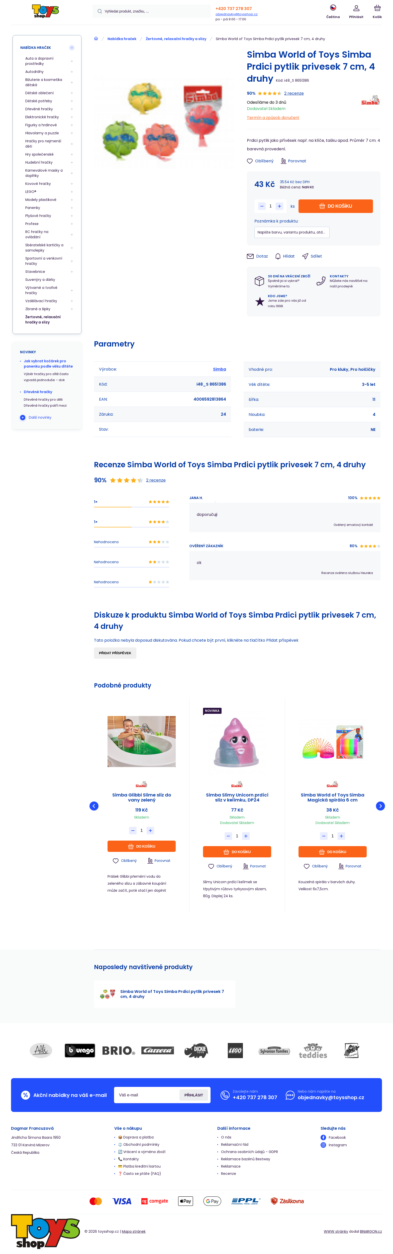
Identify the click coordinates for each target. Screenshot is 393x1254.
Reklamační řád (234, 1144)
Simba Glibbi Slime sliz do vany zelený (141, 797)
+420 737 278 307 (234, 9)
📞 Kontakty (128, 1159)
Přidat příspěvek (115, 653)
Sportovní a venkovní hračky (43, 261)
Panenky (32, 207)
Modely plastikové (40, 199)
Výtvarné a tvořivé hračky (41, 290)
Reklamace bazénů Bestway (245, 1159)
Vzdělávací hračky (41, 300)
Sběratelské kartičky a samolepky (44, 248)
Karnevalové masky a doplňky (44, 173)
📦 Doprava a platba (136, 1137)
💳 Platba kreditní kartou (139, 1166)
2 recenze (294, 93)
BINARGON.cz (371, 1231)
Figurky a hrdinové (41, 125)
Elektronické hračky (42, 117)
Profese (32, 223)
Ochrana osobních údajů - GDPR (249, 1151)
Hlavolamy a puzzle (42, 133)
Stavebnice (35, 271)
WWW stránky (336, 1231)
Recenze (228, 1173)
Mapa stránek (134, 1231)
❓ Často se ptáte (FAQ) (139, 1173)
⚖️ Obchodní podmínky (138, 1144)
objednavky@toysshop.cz (237, 14)
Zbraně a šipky (37, 308)
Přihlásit (193, 1095)
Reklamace (231, 1166)
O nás (226, 1137)
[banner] (45, 13)
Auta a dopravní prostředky (39, 61)
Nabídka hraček (122, 38)
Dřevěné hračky (39, 108)
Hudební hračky (39, 162)
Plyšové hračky (38, 215)
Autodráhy (34, 71)
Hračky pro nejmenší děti (43, 144)
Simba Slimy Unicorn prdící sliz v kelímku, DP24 (237, 797)
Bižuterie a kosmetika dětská (43, 82)
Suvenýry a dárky (40, 279)
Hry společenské (39, 154)
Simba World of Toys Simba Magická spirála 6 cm (332, 797)
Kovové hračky (38, 183)
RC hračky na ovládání (36, 234)
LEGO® (30, 191)
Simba (219, 369)
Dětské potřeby (38, 100)
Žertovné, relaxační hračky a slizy (176, 38)
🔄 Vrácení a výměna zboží (141, 1151)
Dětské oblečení (39, 92)
